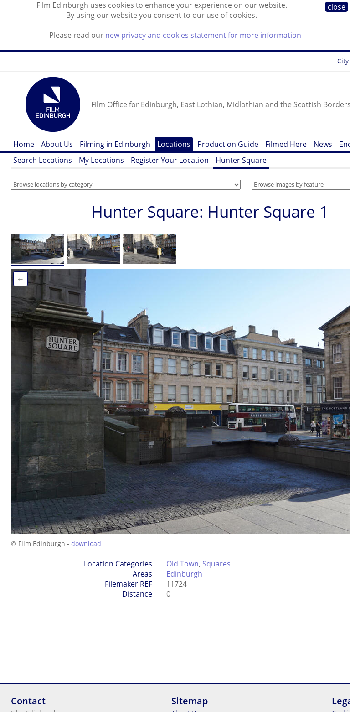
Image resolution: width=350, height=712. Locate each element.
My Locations (101, 160)
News (323, 144)
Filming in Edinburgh (115, 144)
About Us (57, 144)
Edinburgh (184, 574)
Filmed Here (286, 144)
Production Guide (227, 144)
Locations (173, 144)
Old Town (182, 564)
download (86, 543)
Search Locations (42, 160)
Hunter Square (241, 160)
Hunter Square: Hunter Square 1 (210, 211)
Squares (216, 564)
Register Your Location (170, 160)
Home (23, 144)
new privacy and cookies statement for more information (203, 35)
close (336, 7)
